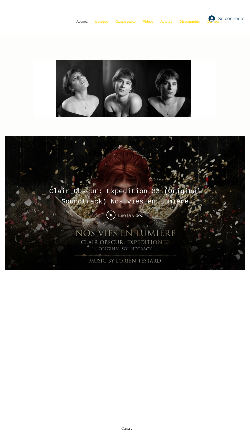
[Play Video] (125, 215)
